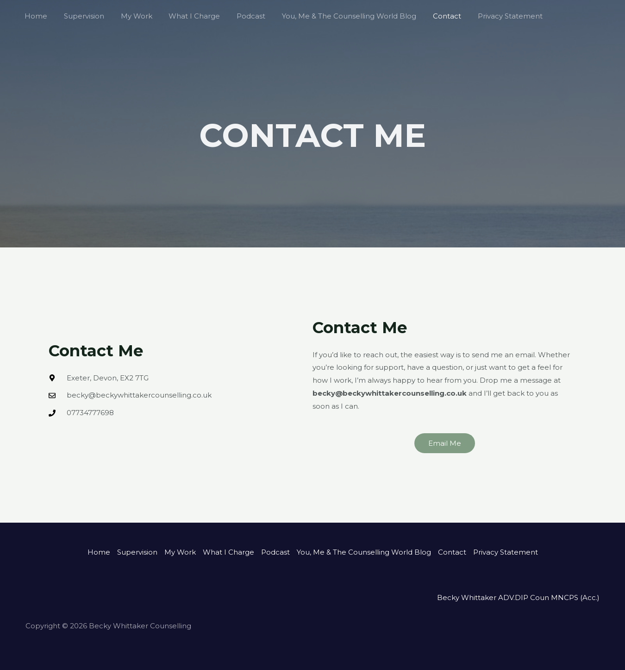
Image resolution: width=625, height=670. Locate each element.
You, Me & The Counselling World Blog (334, 16)
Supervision (80, 16)
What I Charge (185, 16)
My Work (129, 16)
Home (34, 16)
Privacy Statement (489, 16)
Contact (429, 16)
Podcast (239, 16)
